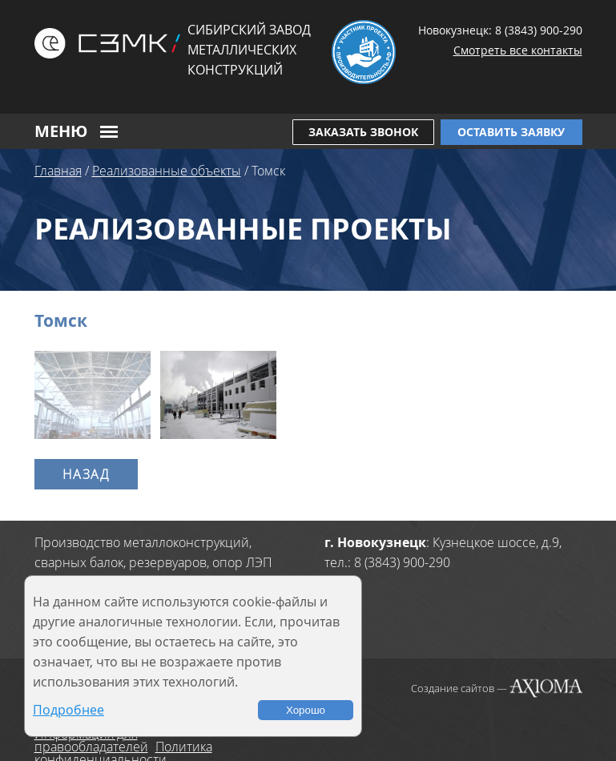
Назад (86, 474)
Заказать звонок (363, 131)
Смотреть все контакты (517, 50)
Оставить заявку (511, 131)
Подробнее (68, 710)
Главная (58, 170)
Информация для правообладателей (91, 740)
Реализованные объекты (166, 170)
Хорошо (305, 710)
